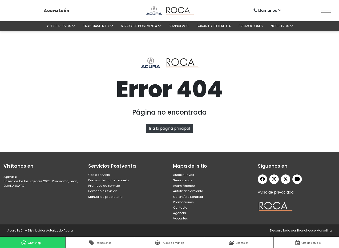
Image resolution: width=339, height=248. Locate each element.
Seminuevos (179, 26)
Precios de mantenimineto (108, 180)
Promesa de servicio (104, 186)
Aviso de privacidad (276, 192)
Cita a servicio (99, 175)
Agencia (179, 213)
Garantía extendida (214, 26)
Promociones (251, 26)
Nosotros (282, 26)
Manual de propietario (105, 197)
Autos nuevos (60, 26)
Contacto (180, 208)
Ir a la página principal (169, 128)
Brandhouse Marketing (314, 230)
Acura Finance (184, 186)
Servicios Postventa (141, 26)
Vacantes (180, 218)
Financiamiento (98, 26)
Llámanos (268, 10)
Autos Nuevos (183, 175)
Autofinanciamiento (188, 191)
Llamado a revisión (102, 191)
